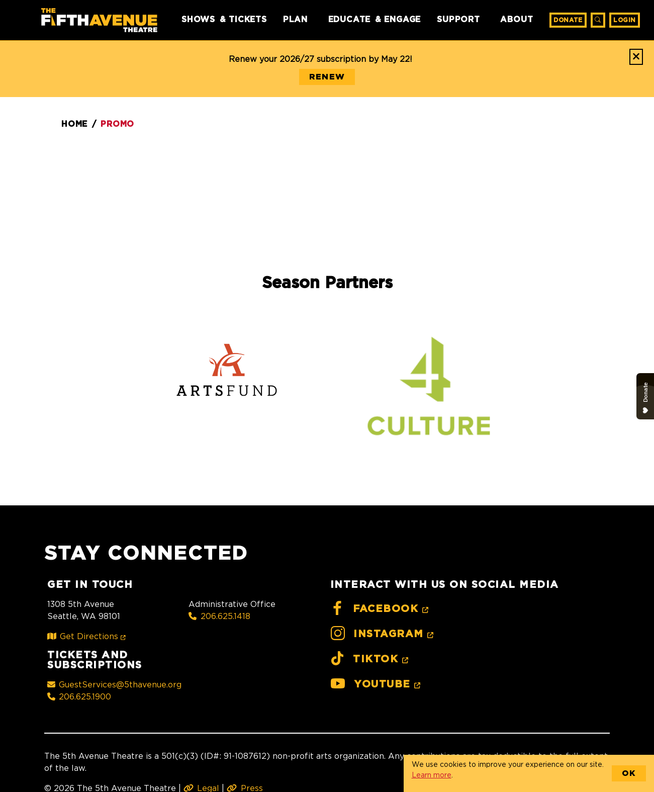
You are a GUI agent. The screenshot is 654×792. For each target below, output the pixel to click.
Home (74, 124)
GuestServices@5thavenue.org (114, 684)
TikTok (371, 659)
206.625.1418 (219, 616)
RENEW (327, 77)
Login (624, 20)
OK (629, 773)
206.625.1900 (79, 696)
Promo (117, 124)
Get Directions (88, 636)
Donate (568, 20)
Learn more (431, 774)
